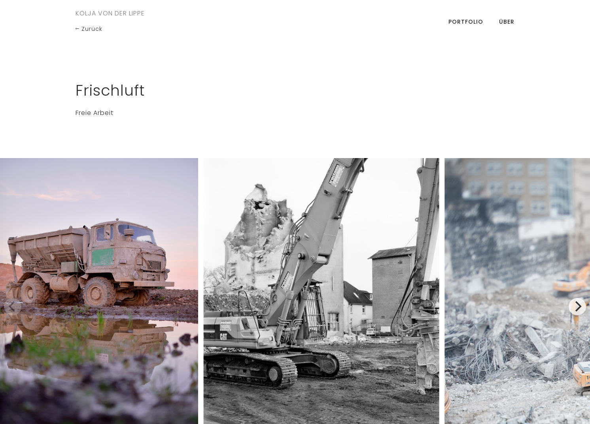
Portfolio (465, 22)
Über (506, 22)
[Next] (577, 306)
